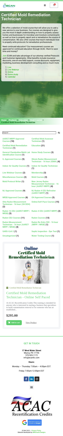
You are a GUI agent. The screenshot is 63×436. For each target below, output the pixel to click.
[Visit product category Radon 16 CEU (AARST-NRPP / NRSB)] (17, 212)
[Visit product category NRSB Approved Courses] (17, 197)
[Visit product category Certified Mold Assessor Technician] (46, 140)
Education (23, 120)
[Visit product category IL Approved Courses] (17, 159)
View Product (31, 323)
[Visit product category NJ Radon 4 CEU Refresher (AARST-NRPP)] (46, 191)
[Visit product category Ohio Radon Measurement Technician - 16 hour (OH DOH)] (17, 204)
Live (10, 67)
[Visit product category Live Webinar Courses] (17, 173)
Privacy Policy (36, 430)
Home (3, 120)
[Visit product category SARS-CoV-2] (17, 231)
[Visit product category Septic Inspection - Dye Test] (46, 231)
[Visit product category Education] (46, 145)
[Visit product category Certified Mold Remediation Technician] (17, 146)
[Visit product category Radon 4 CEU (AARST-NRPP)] (46, 211)
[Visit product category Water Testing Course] (46, 236)
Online (10, 72)
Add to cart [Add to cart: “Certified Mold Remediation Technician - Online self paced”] (15, 323)
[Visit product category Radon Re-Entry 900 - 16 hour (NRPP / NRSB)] (46, 223)
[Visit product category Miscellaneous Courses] (17, 177)
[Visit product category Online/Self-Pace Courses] (46, 202)
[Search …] (29, 132)
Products (12, 120)
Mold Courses (36, 120)
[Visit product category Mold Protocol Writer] (17, 181)
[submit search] (58, 133)
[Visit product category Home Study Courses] (46, 152)
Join (4, 56)
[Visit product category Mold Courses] (46, 177)
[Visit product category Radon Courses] (46, 218)
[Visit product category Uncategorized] (17, 236)
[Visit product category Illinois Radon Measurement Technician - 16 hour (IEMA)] (46, 160)
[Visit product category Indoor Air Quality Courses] (17, 166)
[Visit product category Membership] (46, 173)
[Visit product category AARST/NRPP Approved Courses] (17, 140)
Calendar (11, 77)
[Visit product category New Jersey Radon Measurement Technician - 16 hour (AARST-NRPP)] (46, 183)
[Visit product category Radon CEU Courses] (17, 218)
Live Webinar (13, 69)
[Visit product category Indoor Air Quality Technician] (46, 167)
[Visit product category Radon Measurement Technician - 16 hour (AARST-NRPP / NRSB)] (17, 224)
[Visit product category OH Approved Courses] (46, 197)
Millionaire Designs (39, 432)
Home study (13, 74)
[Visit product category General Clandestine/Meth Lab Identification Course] (17, 153)
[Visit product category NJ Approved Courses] (17, 190)
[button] (31, 387)
